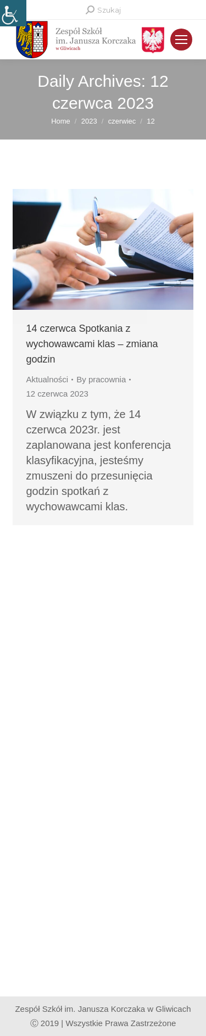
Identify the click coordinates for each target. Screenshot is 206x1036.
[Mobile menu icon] (181, 40)
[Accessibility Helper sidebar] (13, 13)
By (101, 379)
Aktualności (47, 379)
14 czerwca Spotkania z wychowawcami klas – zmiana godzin (92, 344)
